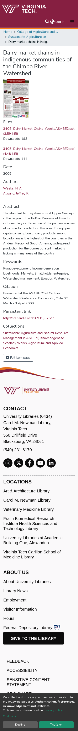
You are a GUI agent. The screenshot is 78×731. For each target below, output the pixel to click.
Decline (20, 725)
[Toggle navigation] (72, 22)
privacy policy (53, 710)
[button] (52, 21)
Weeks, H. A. (12, 188)
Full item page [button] (18, 357)
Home (7, 31)
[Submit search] (47, 21)
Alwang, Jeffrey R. (16, 193)
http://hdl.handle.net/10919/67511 (29, 318)
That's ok (56, 725)
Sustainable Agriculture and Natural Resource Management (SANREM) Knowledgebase (29, 36)
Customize (9, 716)
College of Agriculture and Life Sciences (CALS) (38, 31)
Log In (60, 21)
